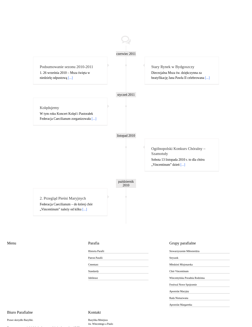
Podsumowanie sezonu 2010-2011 (66, 67)
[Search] (225, 13)
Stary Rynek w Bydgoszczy (172, 67)
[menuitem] (36, 13)
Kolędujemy (49, 107)
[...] (70, 78)
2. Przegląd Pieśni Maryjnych (63, 198)
